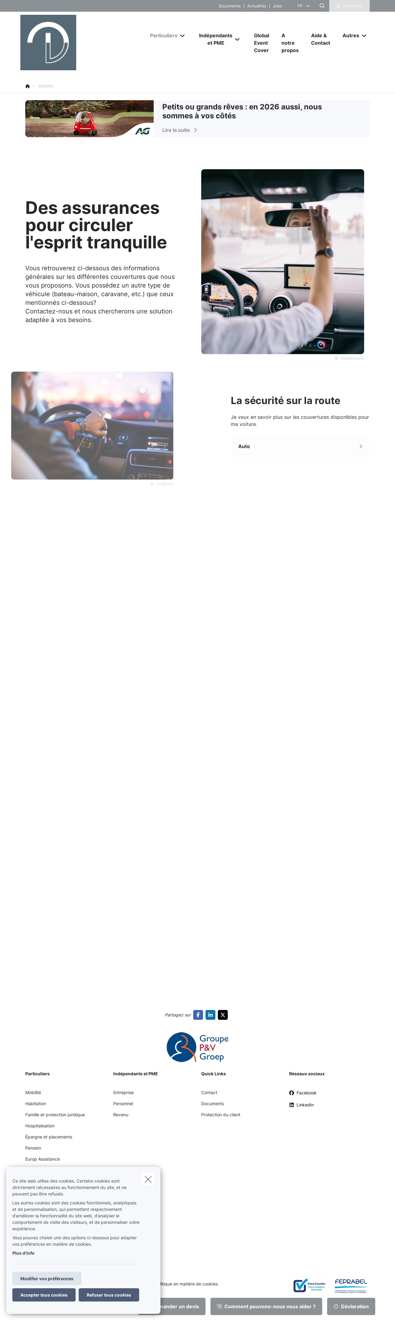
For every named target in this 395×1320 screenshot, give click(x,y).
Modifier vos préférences (46, 1278)
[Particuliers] (161, 35)
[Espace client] (349, 6)
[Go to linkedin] (212, 1015)
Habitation (35, 1103)
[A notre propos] (290, 43)
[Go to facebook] (199, 1015)
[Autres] (348, 35)
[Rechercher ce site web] (322, 6)
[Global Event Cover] (261, 43)
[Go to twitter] (224, 1015)
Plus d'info (23, 1253)
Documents (230, 6)
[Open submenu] (183, 35)
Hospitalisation (40, 1125)
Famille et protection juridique (55, 1114)
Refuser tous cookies (109, 1295)
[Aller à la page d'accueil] (82, 42)
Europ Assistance (42, 1159)
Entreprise (123, 1092)
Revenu (120, 1114)
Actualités (256, 6)
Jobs (277, 6)
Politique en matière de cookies (186, 1284)
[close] (148, 1179)
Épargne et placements (48, 1136)
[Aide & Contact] (320, 39)
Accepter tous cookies (44, 1295)
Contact (209, 1092)
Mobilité (33, 1092)
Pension (33, 1147)
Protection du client (220, 1114)
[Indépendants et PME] (213, 39)
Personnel (123, 1103)
